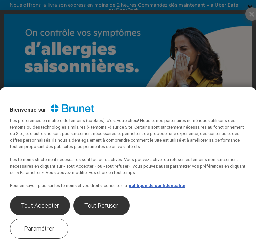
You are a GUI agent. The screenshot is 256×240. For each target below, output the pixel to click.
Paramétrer (39, 228)
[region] (128, 163)
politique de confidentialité (157, 185)
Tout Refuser (101, 205)
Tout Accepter (40, 205)
